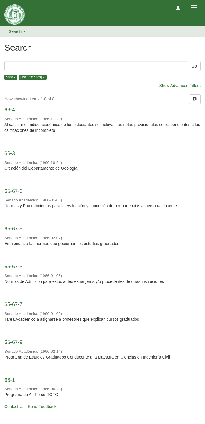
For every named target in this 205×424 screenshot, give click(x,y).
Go (194, 66)
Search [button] (17, 31)
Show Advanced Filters (180, 85)
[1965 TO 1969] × (32, 77)
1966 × (10, 77)
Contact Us (14, 406)
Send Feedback (42, 406)
